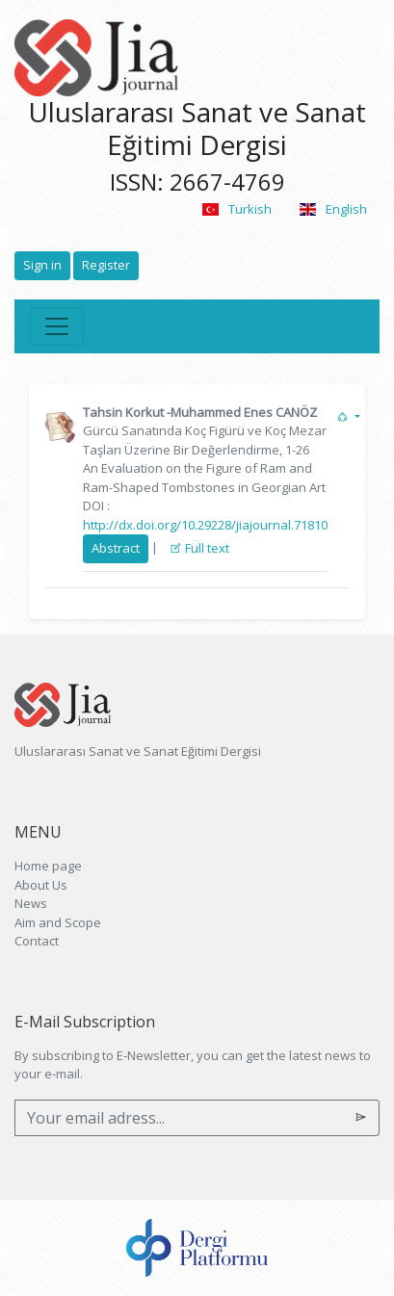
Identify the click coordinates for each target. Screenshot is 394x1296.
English (333, 209)
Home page (48, 865)
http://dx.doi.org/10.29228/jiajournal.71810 (205, 524)
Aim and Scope (57, 922)
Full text (199, 548)
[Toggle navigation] (57, 326)
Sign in (42, 264)
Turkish (236, 209)
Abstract (116, 548)
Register (106, 264)
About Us (40, 885)
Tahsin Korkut (123, 412)
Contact (36, 940)
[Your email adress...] (179, 1118)
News (30, 903)
